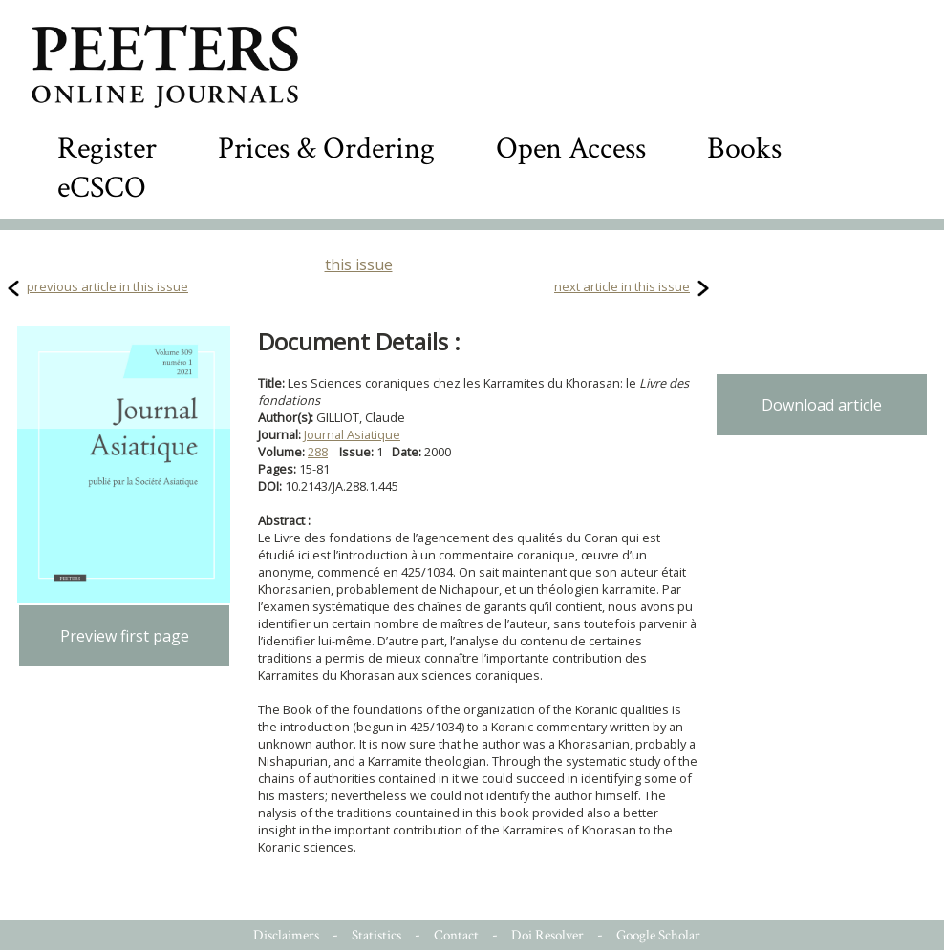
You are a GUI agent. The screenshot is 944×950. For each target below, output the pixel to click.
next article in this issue (622, 286)
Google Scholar (658, 935)
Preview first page (124, 635)
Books (744, 148)
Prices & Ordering (326, 148)
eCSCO (101, 187)
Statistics (376, 935)
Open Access (571, 148)
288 (318, 451)
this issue (359, 264)
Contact (456, 935)
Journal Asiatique (352, 434)
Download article (822, 404)
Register (107, 148)
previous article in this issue (107, 286)
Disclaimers (286, 935)
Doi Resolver (547, 935)
